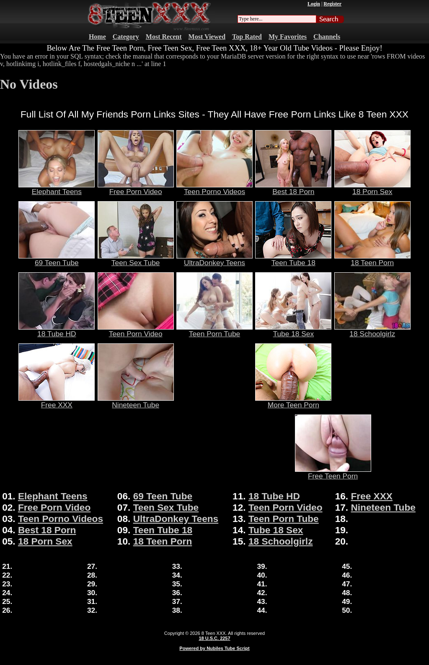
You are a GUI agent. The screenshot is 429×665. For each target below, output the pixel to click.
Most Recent (164, 36)
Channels (326, 36)
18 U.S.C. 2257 (214, 638)
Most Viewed (207, 36)
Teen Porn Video (136, 330)
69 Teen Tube (56, 259)
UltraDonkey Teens (214, 259)
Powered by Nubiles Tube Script (214, 648)
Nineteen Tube (136, 401)
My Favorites (288, 36)
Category (126, 36)
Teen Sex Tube (136, 259)
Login (314, 4)
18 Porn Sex (372, 188)
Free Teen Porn (333, 472)
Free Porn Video (136, 188)
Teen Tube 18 (293, 259)
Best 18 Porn (293, 188)
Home (97, 36)
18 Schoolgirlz (372, 330)
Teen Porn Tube (214, 330)
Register (332, 4)
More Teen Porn (293, 401)
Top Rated (247, 36)
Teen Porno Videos (214, 188)
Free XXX (56, 401)
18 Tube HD (56, 330)
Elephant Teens (56, 188)
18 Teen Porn (372, 259)
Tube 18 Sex (293, 330)
